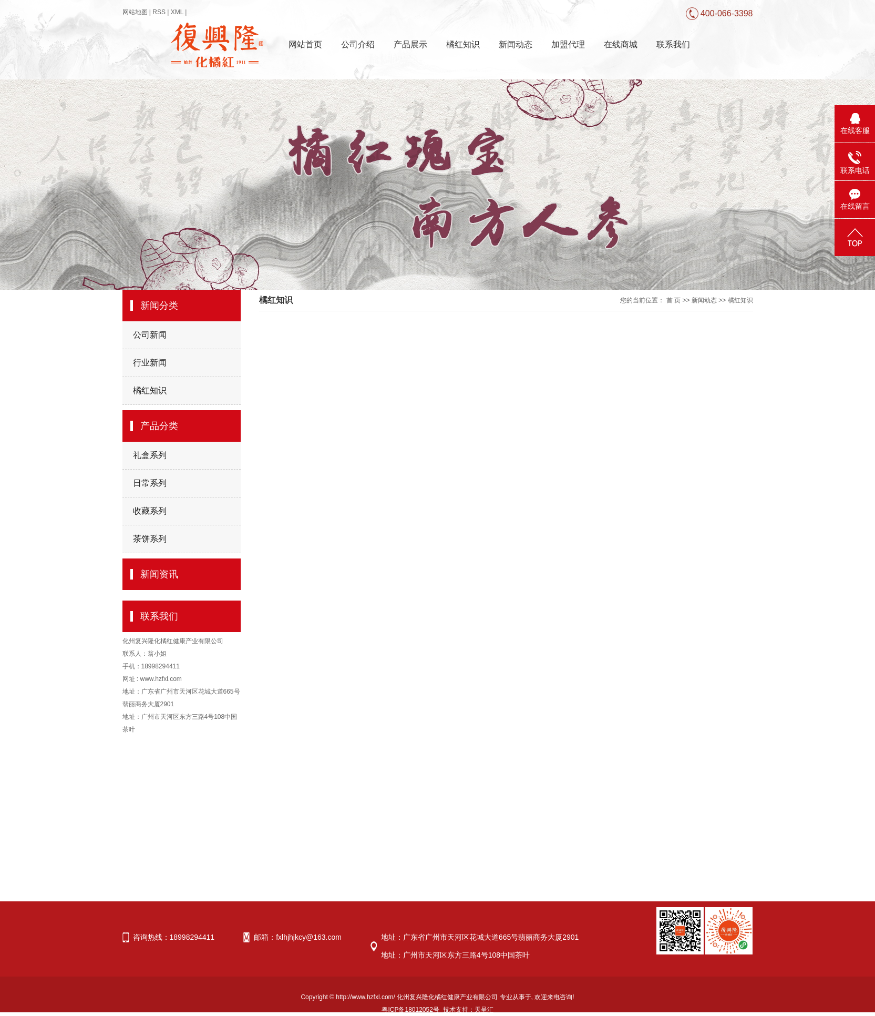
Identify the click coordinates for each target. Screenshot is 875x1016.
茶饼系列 (150, 538)
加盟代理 (568, 44)
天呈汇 (484, 1009)
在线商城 (620, 44)
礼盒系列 (150, 455)
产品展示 (410, 44)
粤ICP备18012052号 (410, 1009)
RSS (159, 12)
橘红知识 (463, 44)
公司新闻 (150, 334)
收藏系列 (150, 510)
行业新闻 (150, 362)
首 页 (673, 300)
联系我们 (673, 44)
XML (177, 12)
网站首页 (305, 44)
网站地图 (135, 12)
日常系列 (150, 483)
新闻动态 (515, 44)
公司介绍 (358, 44)
